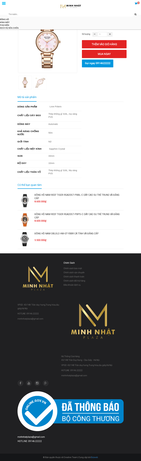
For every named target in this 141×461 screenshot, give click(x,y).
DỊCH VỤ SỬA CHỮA (9, 28)
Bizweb (94, 457)
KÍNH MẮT (5, 22)
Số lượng (86, 34)
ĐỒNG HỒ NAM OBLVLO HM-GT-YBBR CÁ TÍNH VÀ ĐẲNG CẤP (66, 233)
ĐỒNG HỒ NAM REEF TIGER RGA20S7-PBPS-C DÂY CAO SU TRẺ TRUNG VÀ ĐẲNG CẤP (77, 216)
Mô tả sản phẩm (27, 97)
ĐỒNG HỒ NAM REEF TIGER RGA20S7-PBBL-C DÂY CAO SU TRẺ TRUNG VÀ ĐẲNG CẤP (76, 197)
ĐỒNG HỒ (4, 19)
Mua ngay (104, 53)
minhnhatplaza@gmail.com (31, 437)
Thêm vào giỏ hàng (104, 44)
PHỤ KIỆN (4, 25)
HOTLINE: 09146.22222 (30, 441)
